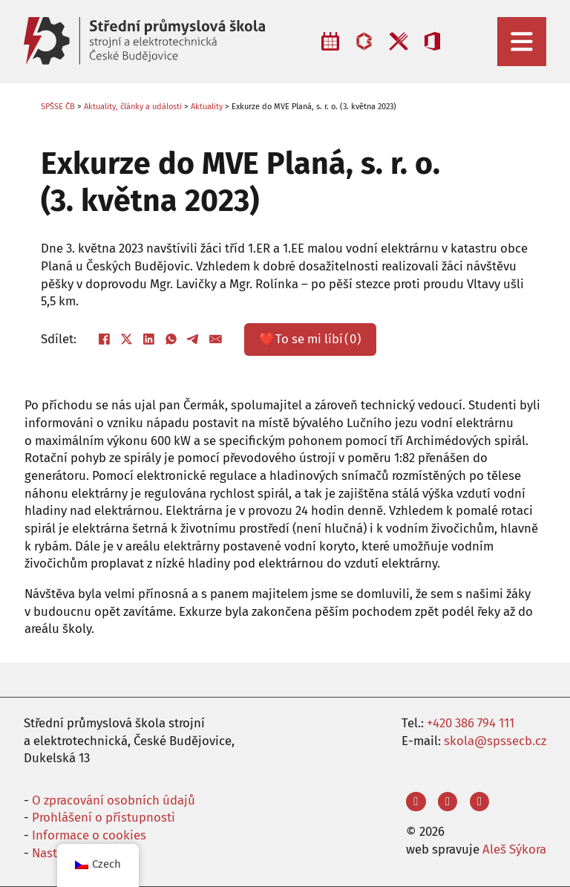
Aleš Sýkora (514, 849)
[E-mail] (216, 339)
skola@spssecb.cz (495, 740)
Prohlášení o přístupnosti (103, 817)
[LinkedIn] (149, 339)
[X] (127, 339)
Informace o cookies (89, 835)
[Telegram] (194, 339)
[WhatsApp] (171, 339)
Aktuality (207, 106)
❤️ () (310, 339)
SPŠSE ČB (58, 106)
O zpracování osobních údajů (113, 800)
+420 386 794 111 (470, 722)
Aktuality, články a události (133, 106)
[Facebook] (105, 339)
